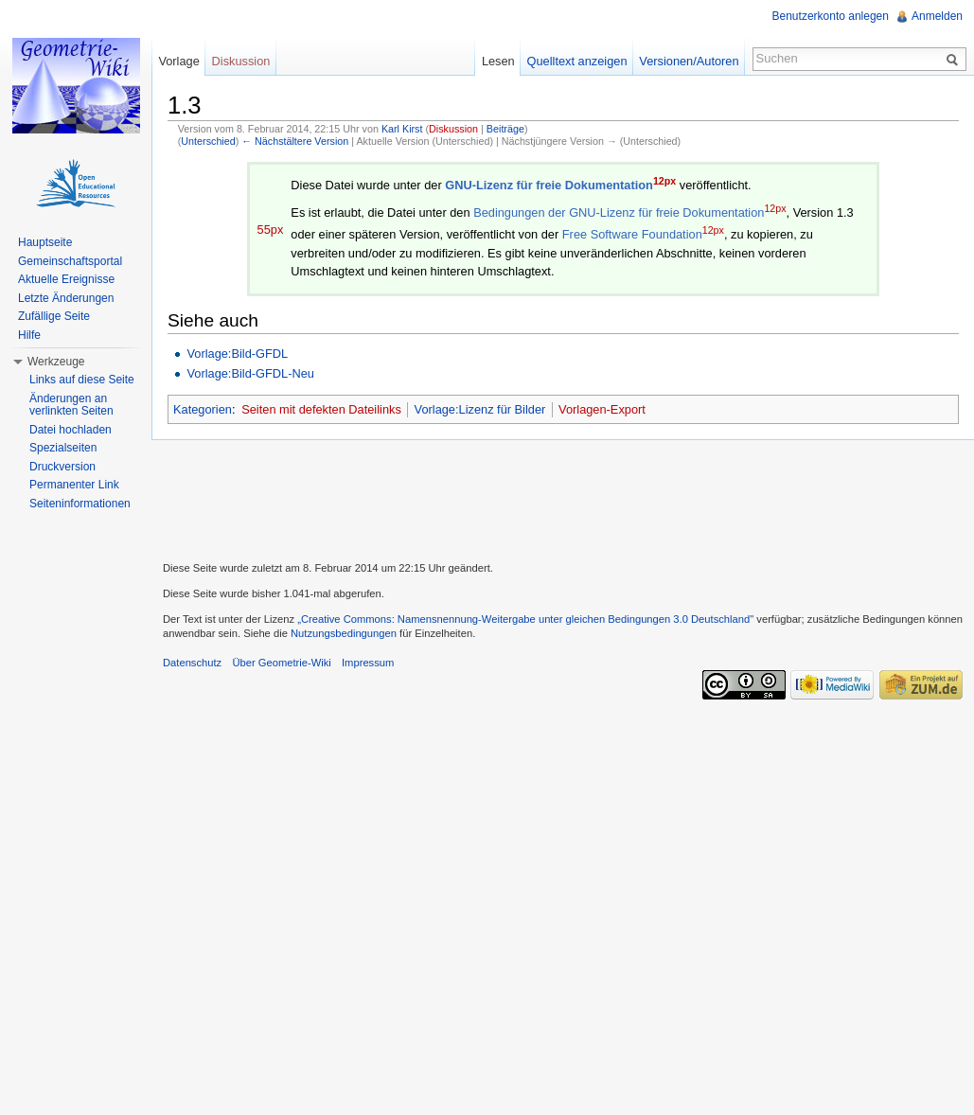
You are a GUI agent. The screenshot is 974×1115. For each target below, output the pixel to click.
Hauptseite (45, 242)
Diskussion (453, 128)
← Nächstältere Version (294, 141)
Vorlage (178, 61)
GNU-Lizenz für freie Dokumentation (549, 185)
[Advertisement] (563, 497)
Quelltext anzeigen (577, 61)
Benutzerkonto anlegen (830, 16)
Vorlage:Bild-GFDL (237, 353)
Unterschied (208, 141)
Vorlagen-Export (602, 409)
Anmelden (937, 16)
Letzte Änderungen (66, 298)
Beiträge (505, 128)
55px (270, 229)
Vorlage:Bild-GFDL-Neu (249, 373)
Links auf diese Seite (81, 379)
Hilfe (29, 335)
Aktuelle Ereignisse (66, 279)
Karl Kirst (402, 128)
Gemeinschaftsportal (70, 261)
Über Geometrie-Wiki (281, 662)
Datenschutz (192, 662)
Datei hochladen (70, 429)
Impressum (368, 662)
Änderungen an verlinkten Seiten (71, 405)
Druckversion (62, 466)
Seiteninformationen (80, 503)
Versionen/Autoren (688, 61)
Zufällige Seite (54, 316)
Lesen (498, 61)
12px (664, 180)
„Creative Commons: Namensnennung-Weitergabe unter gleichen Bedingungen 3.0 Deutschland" (525, 619)
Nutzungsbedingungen (344, 633)
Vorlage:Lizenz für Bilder (480, 409)
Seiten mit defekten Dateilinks (321, 409)
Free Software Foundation (632, 234)
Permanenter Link (74, 484)
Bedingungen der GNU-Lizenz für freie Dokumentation (618, 212)
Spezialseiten (63, 447)
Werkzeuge (55, 361)
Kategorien (202, 409)
